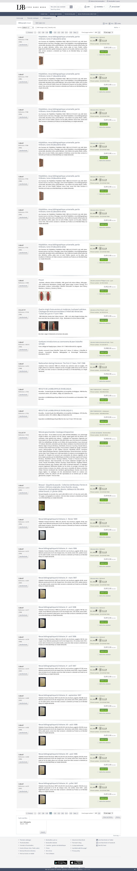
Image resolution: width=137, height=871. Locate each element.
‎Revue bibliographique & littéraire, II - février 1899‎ (58, 519)
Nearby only (51, 27)
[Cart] (87, 6)
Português (66, 868)
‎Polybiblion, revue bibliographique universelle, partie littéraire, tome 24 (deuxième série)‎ (59, 177)
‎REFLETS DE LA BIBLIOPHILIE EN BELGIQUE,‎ (55, 389)
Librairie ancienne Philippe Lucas (99, 280)
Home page (44, 14)
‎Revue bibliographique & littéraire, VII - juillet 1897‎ (58, 783)
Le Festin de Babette (96, 433)
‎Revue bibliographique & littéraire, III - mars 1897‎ (58, 578)
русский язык (75, 868)
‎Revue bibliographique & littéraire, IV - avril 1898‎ (57, 607)
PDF (105, 23)
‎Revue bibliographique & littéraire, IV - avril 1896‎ (57, 636)
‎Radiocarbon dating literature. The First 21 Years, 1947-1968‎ (62, 363)
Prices (48, 848)
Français (59, 868)
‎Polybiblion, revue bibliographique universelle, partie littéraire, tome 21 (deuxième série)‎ (59, 75)
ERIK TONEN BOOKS (96, 389)
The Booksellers (70, 14)
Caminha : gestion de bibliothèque (56, 845)
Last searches (22, 818)
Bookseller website (50, 843)
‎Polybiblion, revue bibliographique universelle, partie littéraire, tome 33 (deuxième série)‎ (59, 246)
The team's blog (75, 843)
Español (82, 868)
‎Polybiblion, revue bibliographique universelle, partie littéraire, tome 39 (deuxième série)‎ (59, 110)
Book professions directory (87, 14)
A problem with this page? (78, 848)
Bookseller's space (113, 1)
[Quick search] (60, 6)
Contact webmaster (76, 845)
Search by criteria (55, 9)
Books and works (56, 14)
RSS (111, 23)
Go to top (117, 836)
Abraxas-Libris (94, 37)
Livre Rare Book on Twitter (104, 840)
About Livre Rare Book (78, 840)
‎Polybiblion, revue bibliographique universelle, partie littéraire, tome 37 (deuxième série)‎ (59, 38)
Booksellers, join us (50, 840)
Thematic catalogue (33, 18)
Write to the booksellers (97, 1)
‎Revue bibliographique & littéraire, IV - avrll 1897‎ (57, 666)
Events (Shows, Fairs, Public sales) (28, 848)
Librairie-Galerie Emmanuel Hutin (99, 342)
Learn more (86, 869)
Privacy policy (75, 851)
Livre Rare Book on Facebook (105, 843)
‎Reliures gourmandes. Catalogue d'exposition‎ (56, 432)
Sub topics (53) (40, 23)
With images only (41, 27)
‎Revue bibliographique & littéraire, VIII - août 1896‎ (58, 754)
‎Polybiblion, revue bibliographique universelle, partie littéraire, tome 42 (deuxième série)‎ (59, 210)
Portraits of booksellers (26, 845)
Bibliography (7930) (24, 23)
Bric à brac (49, 851)
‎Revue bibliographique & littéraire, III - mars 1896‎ (58, 548)
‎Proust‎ (41, 280)
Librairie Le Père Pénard (97, 310)
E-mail (118, 23)
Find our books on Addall (26, 854)
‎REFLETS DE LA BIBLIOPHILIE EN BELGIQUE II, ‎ (56, 410)
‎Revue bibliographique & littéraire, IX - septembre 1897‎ (60, 695)
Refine (117, 28)
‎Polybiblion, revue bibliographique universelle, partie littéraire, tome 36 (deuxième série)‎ (59, 143)
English (53, 868)
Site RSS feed (101, 845)
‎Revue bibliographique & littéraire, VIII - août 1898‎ (58, 724)
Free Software (50, 853)
